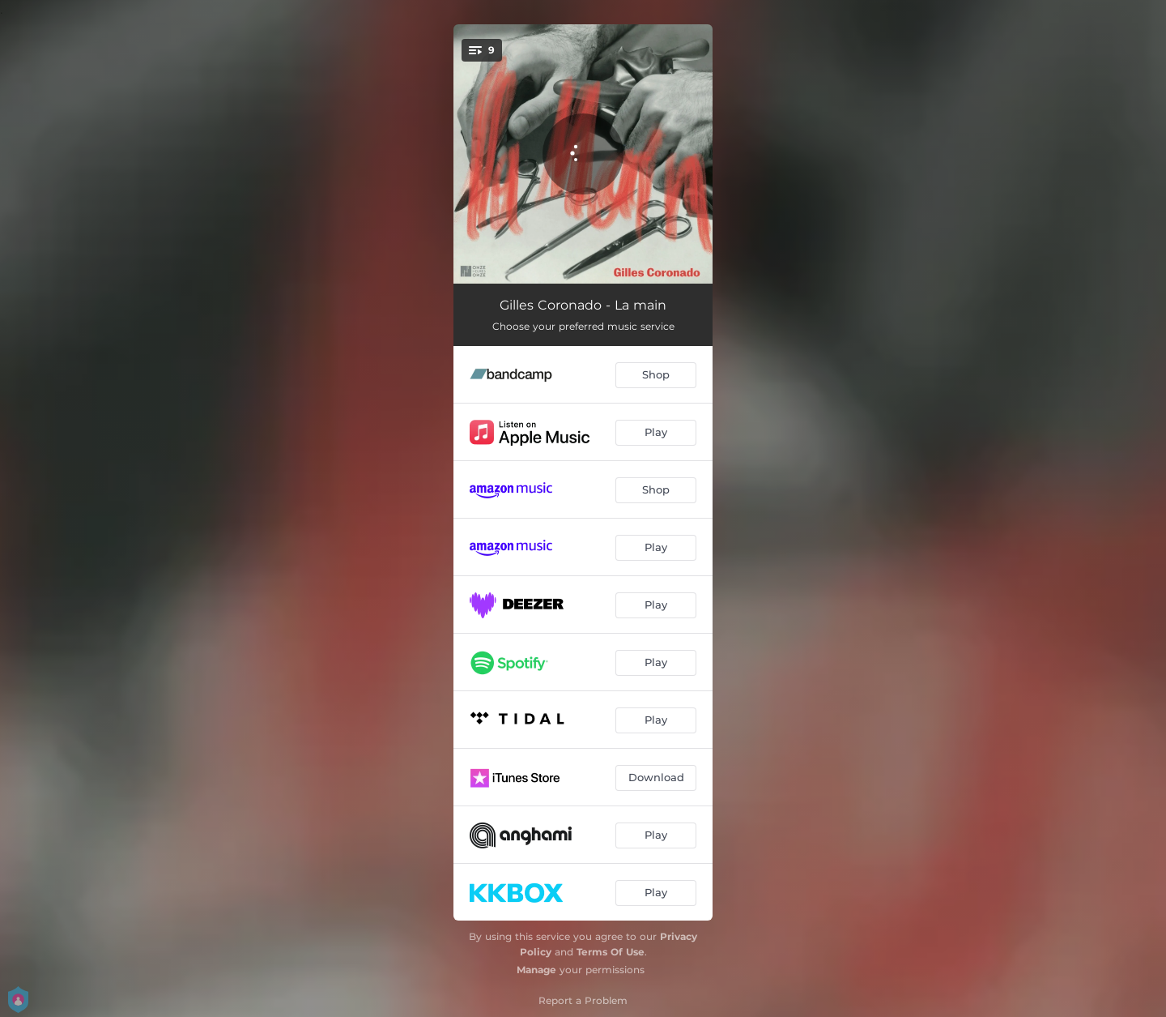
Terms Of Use (611, 952)
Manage (536, 970)
